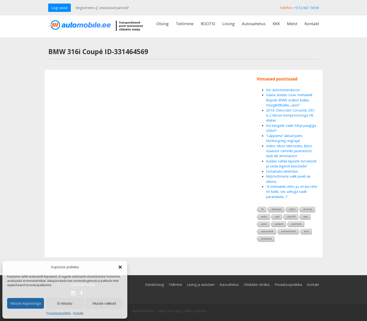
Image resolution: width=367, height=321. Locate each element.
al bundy (307, 209)
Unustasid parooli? (114, 7)
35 (262, 209)
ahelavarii (277, 209)
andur (264, 216)
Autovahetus (254, 23)
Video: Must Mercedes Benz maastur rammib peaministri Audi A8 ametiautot (289, 150)
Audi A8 (291, 216)
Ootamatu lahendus (282, 171)
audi (277, 216)
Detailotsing (154, 284)
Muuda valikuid (104, 303)
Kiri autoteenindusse (283, 89)
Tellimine (185, 23)
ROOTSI (208, 23)
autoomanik (267, 231)
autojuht (279, 224)
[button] (120, 267)
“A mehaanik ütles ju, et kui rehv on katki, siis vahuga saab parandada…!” (291, 191)
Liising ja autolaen (201, 284)
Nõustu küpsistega (25, 303)
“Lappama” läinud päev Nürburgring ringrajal (284, 138)
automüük (296, 224)
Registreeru (85, 7)
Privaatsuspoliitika (58, 313)
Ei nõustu (64, 303)
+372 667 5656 (306, 7)
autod (264, 224)
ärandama (266, 238)
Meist (292, 23)
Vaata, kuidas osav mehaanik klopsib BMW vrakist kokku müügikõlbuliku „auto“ (289, 99)
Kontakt (78, 313)
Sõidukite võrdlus (257, 284)
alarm (293, 209)
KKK (276, 23)
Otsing (162, 23)
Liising (228, 23)
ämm (306, 231)
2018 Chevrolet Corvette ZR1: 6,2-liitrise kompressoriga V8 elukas (290, 115)
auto (305, 216)
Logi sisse (59, 7)
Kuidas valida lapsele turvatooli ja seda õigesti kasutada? (291, 163)
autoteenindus (288, 231)
